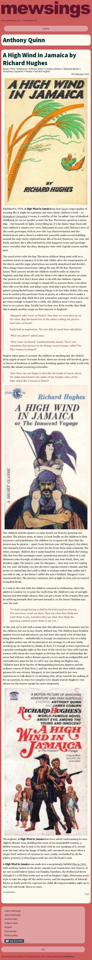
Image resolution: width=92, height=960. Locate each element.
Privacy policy (11, 935)
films (13, 69)
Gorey (64, 208)
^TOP (86, 894)
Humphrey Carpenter (13, 71)
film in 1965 (79, 864)
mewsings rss (30, 20)
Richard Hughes (42, 71)
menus (46, 28)
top (43, 949)
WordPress (68, 956)
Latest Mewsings (12, 911)
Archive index (11, 919)
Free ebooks (10, 931)
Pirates (28, 71)
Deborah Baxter (71, 69)
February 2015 (82, 74)
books (6, 69)
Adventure (22, 69)
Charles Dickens (54, 69)
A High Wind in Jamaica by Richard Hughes (39, 59)
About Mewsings (12, 915)
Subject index (11, 923)
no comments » (9, 892)
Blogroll (8, 927)
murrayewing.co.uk (10, 20)
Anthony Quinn (36, 69)
